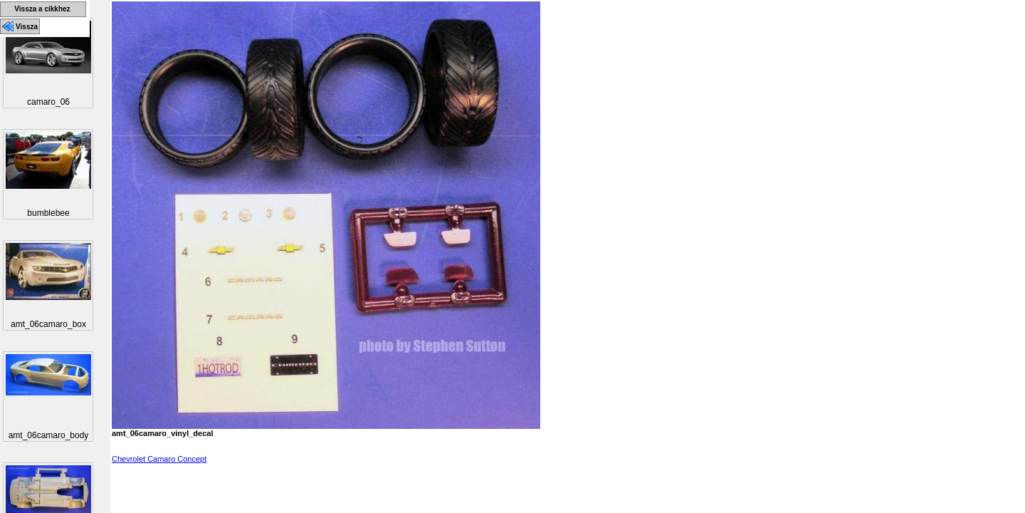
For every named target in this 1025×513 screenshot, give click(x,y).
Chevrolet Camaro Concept (159, 459)
